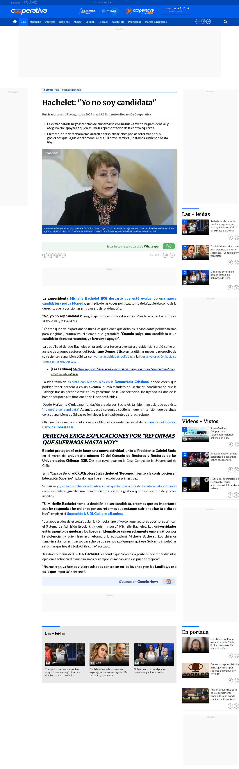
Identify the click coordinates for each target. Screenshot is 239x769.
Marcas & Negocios (156, 21)
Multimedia (118, 21)
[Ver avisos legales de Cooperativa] (197, 25)
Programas (134, 21)
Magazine (35, 21)
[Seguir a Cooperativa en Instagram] (35, 2)
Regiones (64, 21)
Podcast (103, 21)
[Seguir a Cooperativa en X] (31, 2)
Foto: (48, 152)
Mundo (78, 21)
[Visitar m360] (203, 25)
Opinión (90, 21)
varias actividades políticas (113, 356)
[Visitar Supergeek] (208, 25)
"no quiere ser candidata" (60, 409)
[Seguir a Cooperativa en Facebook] (26, 2)
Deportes (50, 21)
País (23, 21)
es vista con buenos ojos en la (108, 382)
